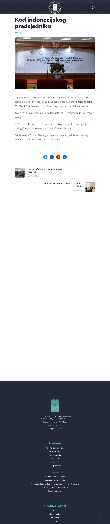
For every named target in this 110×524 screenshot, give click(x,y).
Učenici (55, 511)
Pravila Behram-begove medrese (55, 488)
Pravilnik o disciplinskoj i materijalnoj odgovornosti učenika (55, 484)
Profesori (55, 459)
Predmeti (55, 518)
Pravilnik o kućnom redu (55, 480)
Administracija (55, 455)
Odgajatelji (55, 462)
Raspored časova (55, 491)
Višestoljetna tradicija (55, 448)
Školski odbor (55, 452)
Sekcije (55, 521)
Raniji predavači (55, 466)
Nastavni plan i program (55, 477)
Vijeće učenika (55, 514)
